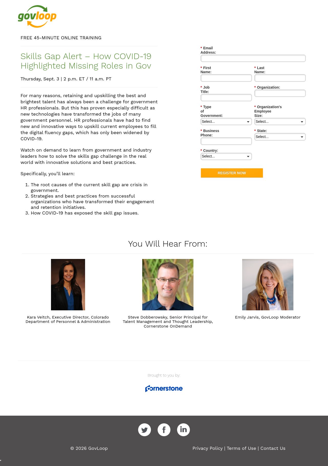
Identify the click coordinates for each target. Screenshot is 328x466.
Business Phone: (216, 109)
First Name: (212, 63)
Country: (209, 125)
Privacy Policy (207, 448)
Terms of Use (241, 448)
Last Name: (265, 63)
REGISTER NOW (232, 147)
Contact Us (272, 448)
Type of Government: (220, 94)
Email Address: (215, 48)
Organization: (267, 79)
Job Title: (210, 79)
